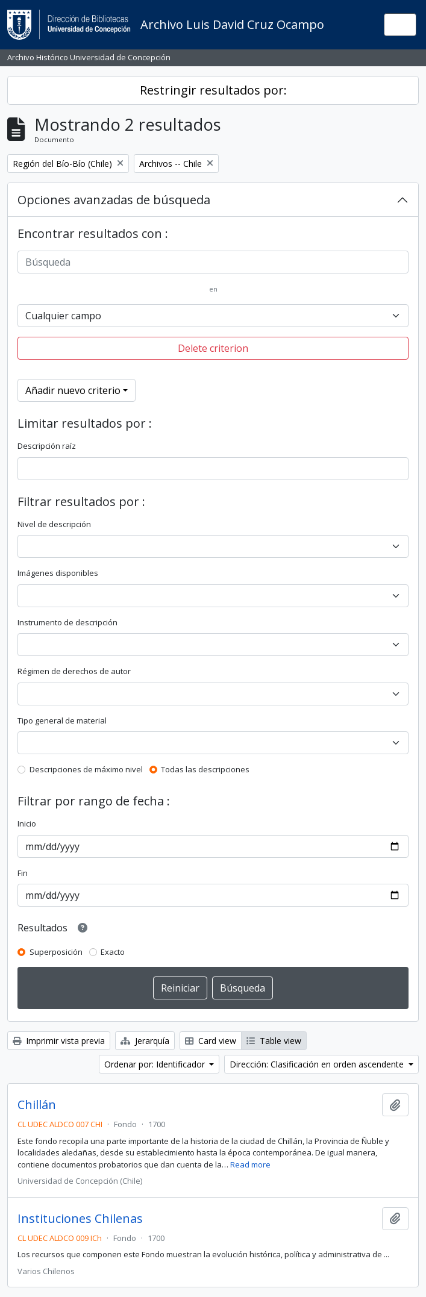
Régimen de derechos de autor (74, 671)
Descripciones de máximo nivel (86, 769)
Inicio (26, 823)
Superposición (56, 951)
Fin (22, 872)
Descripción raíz (46, 445)
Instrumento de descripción (67, 622)
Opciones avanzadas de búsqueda (113, 200)
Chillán (36, 1105)
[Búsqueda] (213, 262)
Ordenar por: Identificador (155, 1064)
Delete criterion (213, 348)
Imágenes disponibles (57, 572)
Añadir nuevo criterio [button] (73, 390)
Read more (250, 1164)
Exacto (113, 951)
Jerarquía (145, 1040)
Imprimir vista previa (59, 1040)
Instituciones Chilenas (80, 1218)
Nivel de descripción (54, 524)
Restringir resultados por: (213, 90)
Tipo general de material (62, 720)
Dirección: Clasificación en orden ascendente (318, 1064)
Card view (210, 1040)
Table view (273, 1040)
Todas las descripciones (205, 769)
